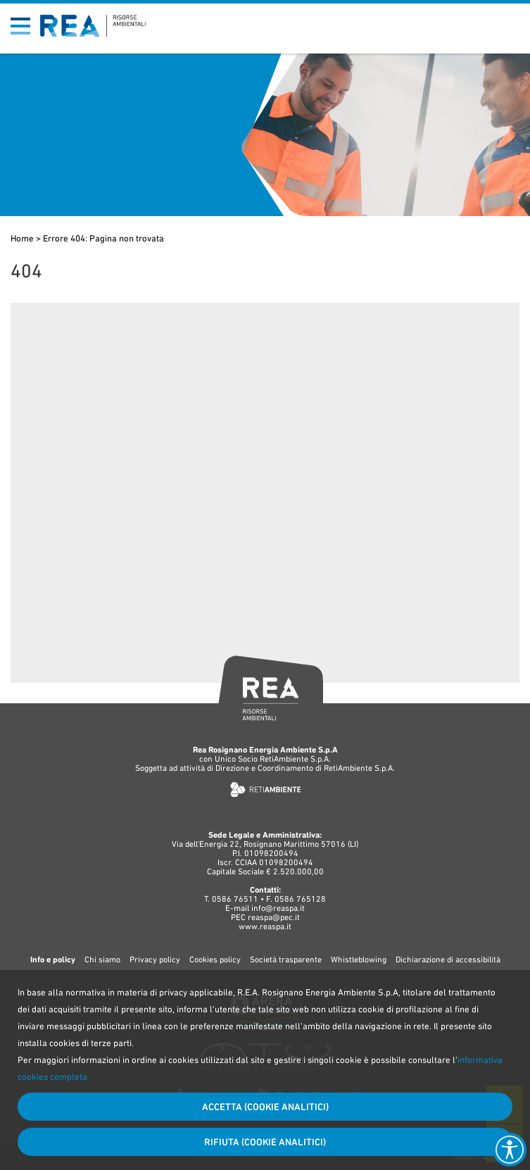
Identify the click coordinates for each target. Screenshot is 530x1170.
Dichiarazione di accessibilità (448, 959)
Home (22, 238)
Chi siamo (102, 959)
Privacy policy (155, 959)
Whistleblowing (358, 959)
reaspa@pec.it (274, 917)
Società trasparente (286, 959)
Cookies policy (215, 959)
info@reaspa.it (278, 908)
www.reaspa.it (265, 926)
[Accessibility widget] (509, 1149)
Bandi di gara (462, 14)
